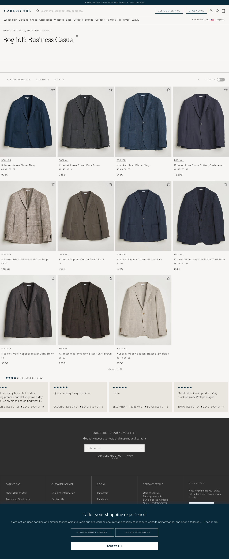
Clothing (19, 30)
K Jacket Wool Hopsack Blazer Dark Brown (27, 353)
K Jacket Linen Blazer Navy (133, 165)
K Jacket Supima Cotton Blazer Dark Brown (81, 259)
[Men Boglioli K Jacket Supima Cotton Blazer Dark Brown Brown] (86, 216)
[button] (197, 79)
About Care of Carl (16, 492)
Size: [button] (59, 79)
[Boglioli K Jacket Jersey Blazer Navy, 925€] (28, 132)
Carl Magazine (200, 19)
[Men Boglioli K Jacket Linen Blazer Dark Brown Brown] (86, 122)
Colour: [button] (43, 79)
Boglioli (7, 30)
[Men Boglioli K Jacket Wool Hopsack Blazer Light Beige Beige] (143, 310)
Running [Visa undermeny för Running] (111, 19)
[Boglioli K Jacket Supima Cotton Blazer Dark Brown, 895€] (86, 226)
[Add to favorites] (52, 91)
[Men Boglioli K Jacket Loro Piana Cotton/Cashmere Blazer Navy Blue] (201, 122)
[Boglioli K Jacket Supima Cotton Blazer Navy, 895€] (143, 226)
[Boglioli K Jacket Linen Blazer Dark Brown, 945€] (86, 132)
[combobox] (220, 20)
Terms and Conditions (18, 499)
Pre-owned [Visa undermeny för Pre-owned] (124, 19)
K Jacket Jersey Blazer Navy (18, 165)
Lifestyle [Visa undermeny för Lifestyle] (78, 19)
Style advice (196, 10)
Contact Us (57, 499)
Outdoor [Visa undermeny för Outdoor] (99, 19)
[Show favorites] (217, 11)
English (220, 19)
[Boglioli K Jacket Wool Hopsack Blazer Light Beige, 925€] (143, 320)
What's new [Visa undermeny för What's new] (10, 19)
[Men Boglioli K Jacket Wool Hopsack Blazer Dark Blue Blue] (201, 216)
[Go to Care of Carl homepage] (17, 10)
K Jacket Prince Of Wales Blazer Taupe (25, 259)
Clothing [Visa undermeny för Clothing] (23, 19)
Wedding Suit (42, 30)
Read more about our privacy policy (114, 457)
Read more (211, 521)
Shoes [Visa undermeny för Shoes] (33, 19)
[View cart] (223, 10)
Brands (89, 19)
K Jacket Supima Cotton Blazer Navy (139, 259)
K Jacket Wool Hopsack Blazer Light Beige (143, 353)
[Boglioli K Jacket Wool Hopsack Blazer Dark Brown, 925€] (86, 320)
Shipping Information (63, 492)
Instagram (102, 492)
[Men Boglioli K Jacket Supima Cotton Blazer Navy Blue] (143, 216)
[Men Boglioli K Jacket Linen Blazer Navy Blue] (143, 122)
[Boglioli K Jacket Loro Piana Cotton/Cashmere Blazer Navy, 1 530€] (201, 132)
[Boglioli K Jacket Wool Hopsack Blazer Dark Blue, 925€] (201, 226)
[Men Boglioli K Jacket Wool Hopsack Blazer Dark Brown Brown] (28, 310)
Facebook (102, 499)
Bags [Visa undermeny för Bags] (68, 19)
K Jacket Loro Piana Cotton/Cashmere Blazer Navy (198, 165)
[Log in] (211, 11)
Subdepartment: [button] (19, 79)
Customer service (169, 10)
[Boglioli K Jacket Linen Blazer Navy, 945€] (143, 132)
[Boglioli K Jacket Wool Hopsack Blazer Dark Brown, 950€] (28, 320)
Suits (30, 30)
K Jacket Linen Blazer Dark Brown (80, 165)
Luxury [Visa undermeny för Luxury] (135, 19)
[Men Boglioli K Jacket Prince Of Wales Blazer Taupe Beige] (28, 216)
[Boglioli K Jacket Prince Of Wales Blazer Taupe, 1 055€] (28, 226)
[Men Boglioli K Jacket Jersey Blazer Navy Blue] (28, 122)
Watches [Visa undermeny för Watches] (59, 19)
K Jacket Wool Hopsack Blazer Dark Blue (199, 259)
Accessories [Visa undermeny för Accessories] (45, 19)
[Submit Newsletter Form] (140, 448)
